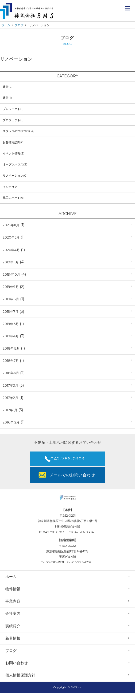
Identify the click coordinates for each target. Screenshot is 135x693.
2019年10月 (11, 274)
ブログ (11, 650)
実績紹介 (12, 626)
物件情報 (12, 589)
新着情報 (12, 638)
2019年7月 (10, 312)
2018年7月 (11, 361)
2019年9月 (11, 287)
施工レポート (11, 198)
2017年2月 (10, 398)
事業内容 (12, 601)
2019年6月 (11, 324)
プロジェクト (11, 109)
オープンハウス (13, 164)
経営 (6, 87)
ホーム (11, 576)
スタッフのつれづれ (16, 131)
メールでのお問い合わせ (72, 474)
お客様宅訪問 (11, 142)
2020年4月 (11, 250)
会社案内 (12, 613)
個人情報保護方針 (20, 675)
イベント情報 (11, 153)
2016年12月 (11, 422)
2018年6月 (11, 373)
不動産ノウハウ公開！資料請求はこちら (116, 8)
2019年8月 (11, 299)
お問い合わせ (16, 662)
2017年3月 (10, 385)
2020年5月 (11, 237)
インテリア (10, 187)
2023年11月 (11, 225)
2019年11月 (11, 262)
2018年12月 (11, 348)
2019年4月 (11, 336)
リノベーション (13, 175)
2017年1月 (10, 410)
